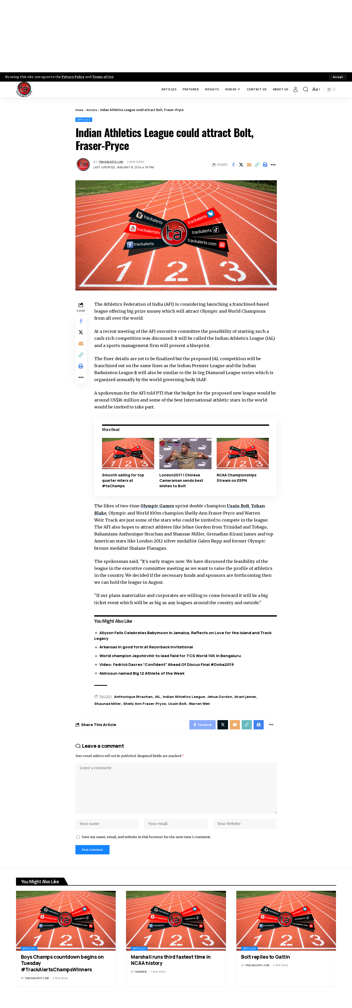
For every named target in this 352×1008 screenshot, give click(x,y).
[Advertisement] (176, 36)
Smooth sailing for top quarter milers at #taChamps (124, 481)
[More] (273, 165)
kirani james (251, 697)
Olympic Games (159, 506)
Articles (93, 109)
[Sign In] (295, 89)
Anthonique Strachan (135, 697)
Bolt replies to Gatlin (265, 965)
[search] (305, 89)
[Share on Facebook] (233, 165)
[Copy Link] (257, 165)
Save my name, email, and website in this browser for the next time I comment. (146, 844)
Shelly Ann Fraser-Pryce (147, 704)
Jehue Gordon (225, 697)
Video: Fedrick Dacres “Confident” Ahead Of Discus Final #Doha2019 (168, 665)
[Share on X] (241, 165)
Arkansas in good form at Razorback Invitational (147, 647)
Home (79, 109)
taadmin (141, 980)
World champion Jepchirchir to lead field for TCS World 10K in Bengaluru (172, 656)
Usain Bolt (240, 506)
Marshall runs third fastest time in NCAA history (170, 968)
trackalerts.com (113, 162)
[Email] (249, 165)
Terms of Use (105, 77)
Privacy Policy (74, 77)
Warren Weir (204, 704)
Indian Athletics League (187, 697)
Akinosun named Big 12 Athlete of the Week (143, 673)
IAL (160, 697)
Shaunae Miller (109, 704)
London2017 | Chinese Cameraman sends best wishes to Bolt (182, 481)
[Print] (265, 165)
